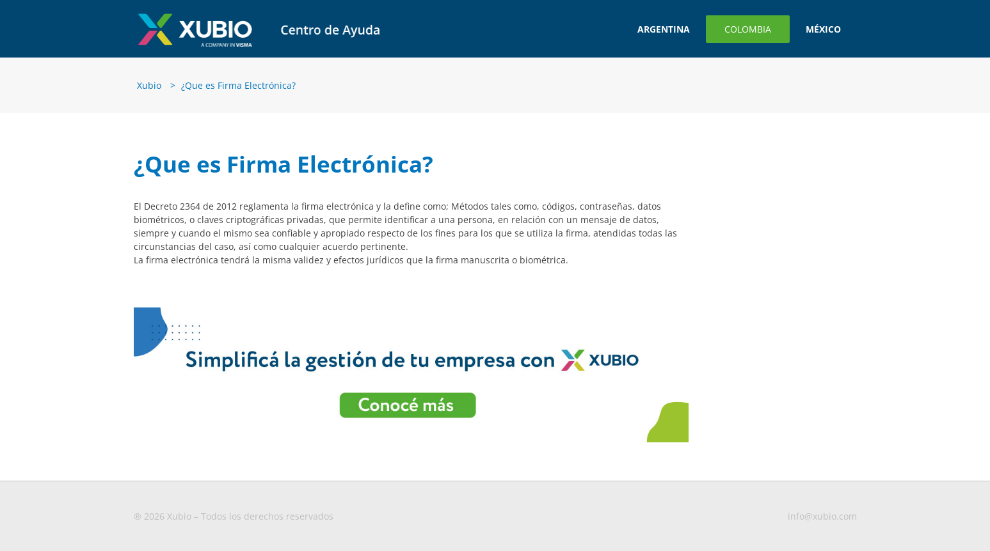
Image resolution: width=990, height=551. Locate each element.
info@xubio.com (822, 516)
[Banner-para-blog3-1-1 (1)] (411, 312)
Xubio (149, 85)
